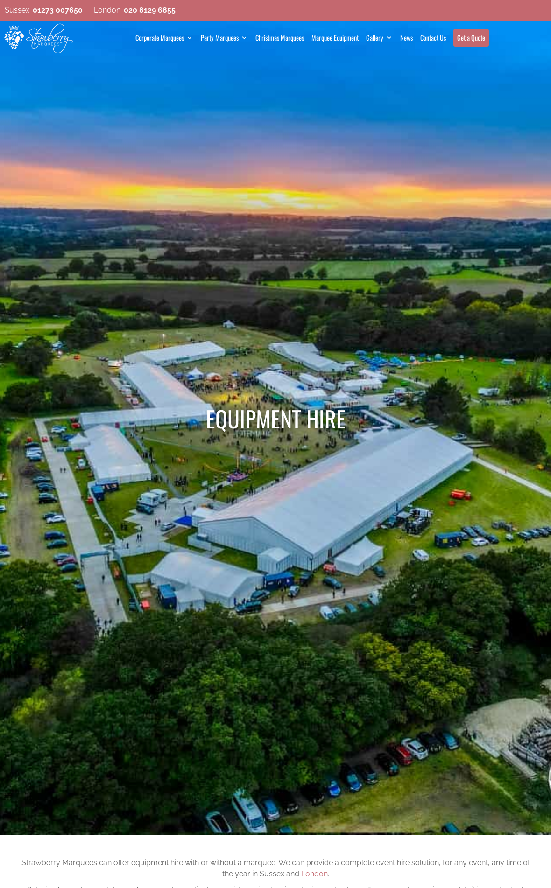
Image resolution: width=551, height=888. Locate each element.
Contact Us (433, 37)
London (314, 873)
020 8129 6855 (150, 10)
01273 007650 (58, 10)
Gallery (374, 37)
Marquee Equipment (335, 37)
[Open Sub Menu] (188, 38)
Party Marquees (220, 37)
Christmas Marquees (279, 37)
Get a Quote (471, 37)
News (406, 37)
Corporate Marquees (159, 37)
